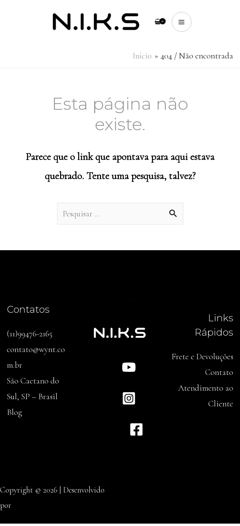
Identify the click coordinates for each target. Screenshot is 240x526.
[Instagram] (128, 401)
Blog (14, 415)
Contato (219, 375)
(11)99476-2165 (30, 336)
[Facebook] (136, 432)
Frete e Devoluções (201, 359)
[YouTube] (128, 370)
